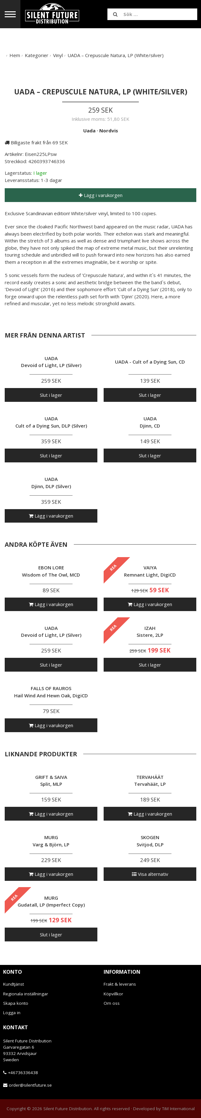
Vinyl (58, 55)
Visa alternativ (150, 874)
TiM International (178, 1108)
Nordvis (108, 130)
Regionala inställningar (25, 994)
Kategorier (36, 55)
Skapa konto (15, 1003)
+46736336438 (23, 1072)
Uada (89, 130)
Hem (14, 55)
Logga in (11, 1012)
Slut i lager (51, 395)
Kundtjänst (13, 984)
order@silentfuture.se (30, 1085)
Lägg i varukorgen (100, 195)
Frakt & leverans (120, 984)
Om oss (112, 1003)
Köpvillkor (113, 994)
